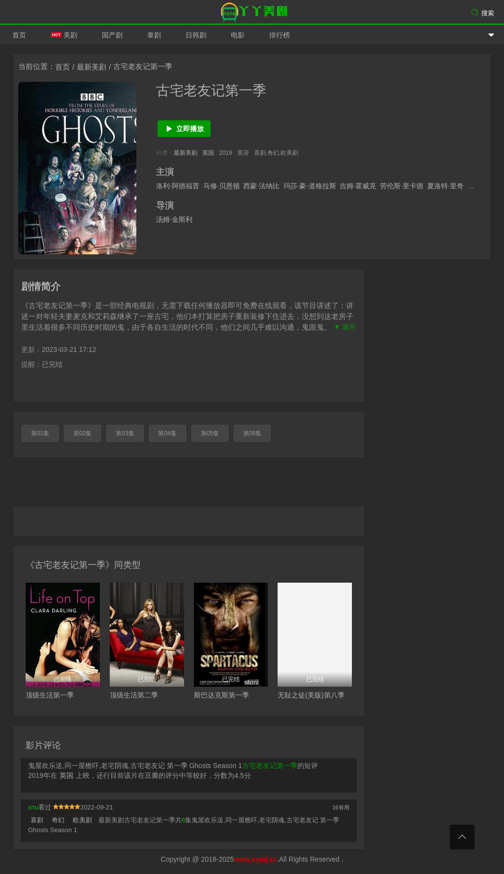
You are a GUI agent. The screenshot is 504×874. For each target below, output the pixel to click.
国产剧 (112, 35)
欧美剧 (82, 820)
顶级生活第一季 (50, 695)
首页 (19, 35)
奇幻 (58, 820)
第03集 (125, 433)
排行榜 (279, 35)
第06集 (252, 433)
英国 (208, 152)
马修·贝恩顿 (221, 186)
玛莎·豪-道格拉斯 (310, 186)
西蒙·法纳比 (261, 186)
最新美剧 (91, 67)
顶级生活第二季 (134, 695)
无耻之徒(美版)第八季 (311, 695)
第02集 (82, 433)
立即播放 (184, 129)
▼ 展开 (345, 327)
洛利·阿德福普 (177, 186)
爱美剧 (252, 12)
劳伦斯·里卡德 (401, 186)
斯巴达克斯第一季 (221, 695)
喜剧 (37, 820)
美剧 (64, 35)
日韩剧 (196, 35)
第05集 (210, 433)
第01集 (40, 433)
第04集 (167, 433)
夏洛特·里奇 (445, 186)
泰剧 (154, 35)
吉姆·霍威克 (358, 186)
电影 (238, 35)
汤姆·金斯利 (174, 219)
